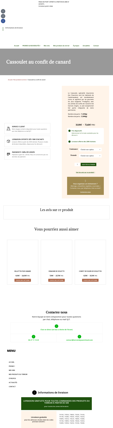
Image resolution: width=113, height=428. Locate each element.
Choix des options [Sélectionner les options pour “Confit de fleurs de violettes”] (90, 280)
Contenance (73, 149)
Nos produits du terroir (20, 80)
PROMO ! (12, 366)
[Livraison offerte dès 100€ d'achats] (8, 141)
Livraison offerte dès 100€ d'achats (28, 139)
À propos (76, 46)
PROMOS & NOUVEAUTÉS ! (31, 46)
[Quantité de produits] (77, 164)
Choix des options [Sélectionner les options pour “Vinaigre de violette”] (56, 280)
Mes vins (47, 46)
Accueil (16, 46)
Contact (96, 46)
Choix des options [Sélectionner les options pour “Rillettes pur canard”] (23, 280)
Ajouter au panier (88, 164)
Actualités (86, 46)
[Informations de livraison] (3, 29)
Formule (74, 155)
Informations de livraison (14, 28)
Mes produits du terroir (61, 46)
